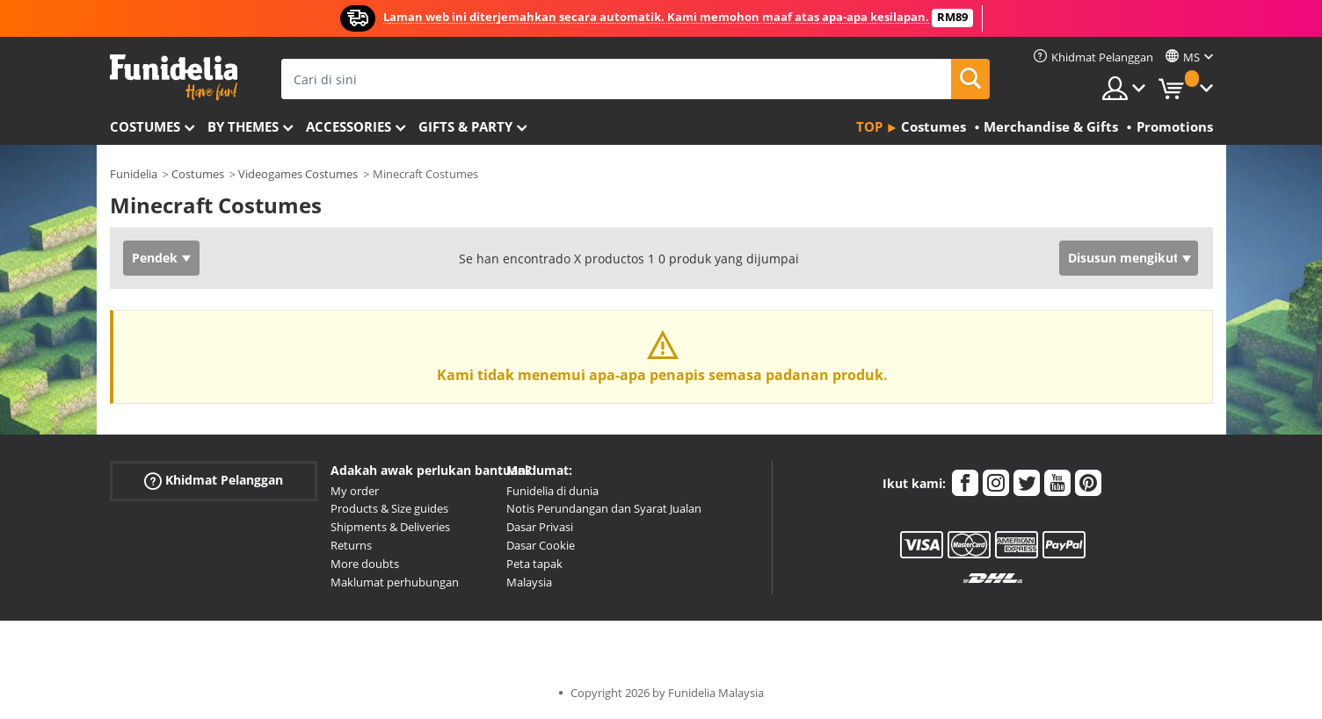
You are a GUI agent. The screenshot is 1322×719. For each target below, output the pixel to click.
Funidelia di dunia (552, 491)
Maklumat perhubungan (394, 582)
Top (869, 126)
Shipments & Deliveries (390, 527)
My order (354, 491)
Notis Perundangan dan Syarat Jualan (603, 508)
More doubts (364, 564)
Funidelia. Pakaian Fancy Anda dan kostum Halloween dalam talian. (173, 77)
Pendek (155, 257)
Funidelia (133, 174)
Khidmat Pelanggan (213, 480)
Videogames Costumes (298, 174)
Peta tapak (534, 564)
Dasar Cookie (540, 545)
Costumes (145, 126)
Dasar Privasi (539, 527)
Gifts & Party (465, 126)
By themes (243, 126)
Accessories (348, 126)
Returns (351, 545)
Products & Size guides (389, 508)
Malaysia (529, 582)
